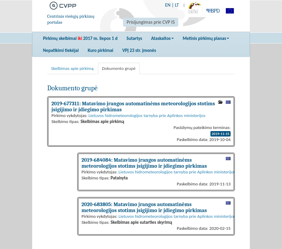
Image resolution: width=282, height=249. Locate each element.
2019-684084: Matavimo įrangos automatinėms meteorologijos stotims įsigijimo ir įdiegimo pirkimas (144, 163)
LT (177, 5)
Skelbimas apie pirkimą (72, 68)
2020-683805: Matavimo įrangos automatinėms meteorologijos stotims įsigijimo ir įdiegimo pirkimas (144, 207)
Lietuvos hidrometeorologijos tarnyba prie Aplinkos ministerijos (146, 115)
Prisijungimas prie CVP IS (151, 22)
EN (167, 5)
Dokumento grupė (119, 68)
